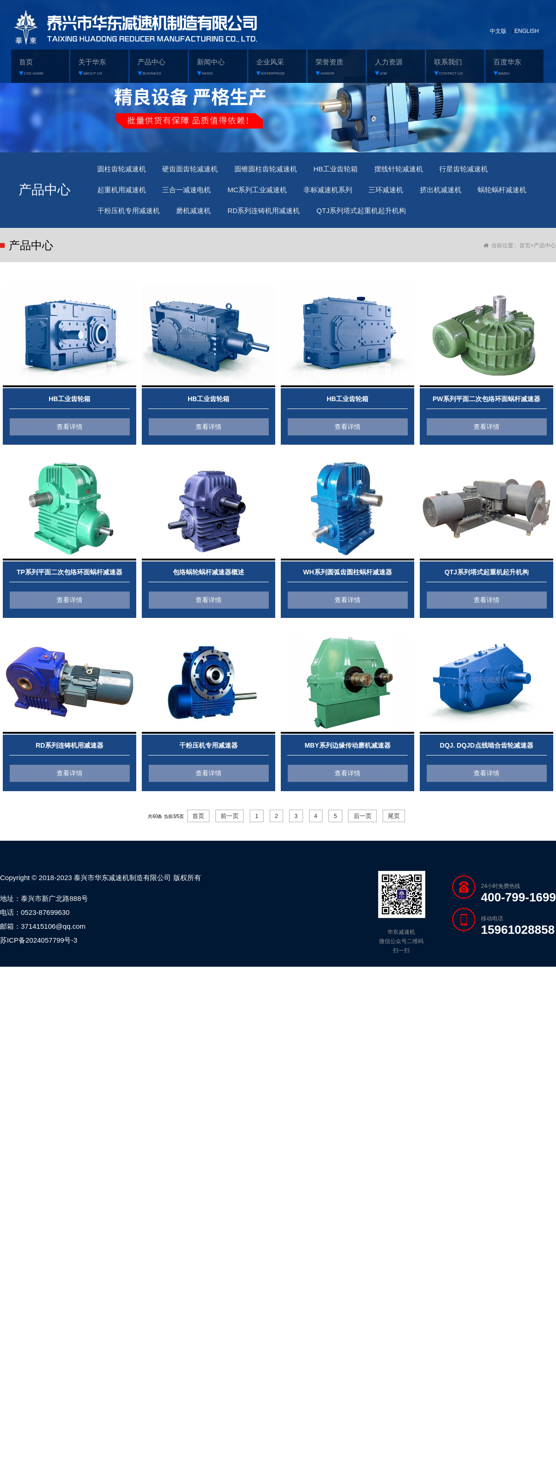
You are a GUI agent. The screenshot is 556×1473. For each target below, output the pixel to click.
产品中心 (545, 252)
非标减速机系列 (349, 193)
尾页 (402, 823)
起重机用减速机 (125, 193)
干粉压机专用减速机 (203, 216)
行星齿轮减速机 (498, 170)
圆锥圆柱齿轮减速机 (281, 170)
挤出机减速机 (473, 193)
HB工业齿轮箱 (358, 170)
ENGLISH (526, 31)
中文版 (498, 31)
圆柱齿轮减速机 (125, 170)
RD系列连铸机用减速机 (351, 216)
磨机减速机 (274, 216)
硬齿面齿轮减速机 (199, 170)
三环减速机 (413, 193)
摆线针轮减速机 (427, 170)
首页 (525, 252)
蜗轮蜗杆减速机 (125, 216)
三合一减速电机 (195, 193)
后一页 (368, 823)
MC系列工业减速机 (272, 193)
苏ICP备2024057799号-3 (38, 948)
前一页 (224, 823)
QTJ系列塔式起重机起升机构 (456, 216)
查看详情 (69, 433)
